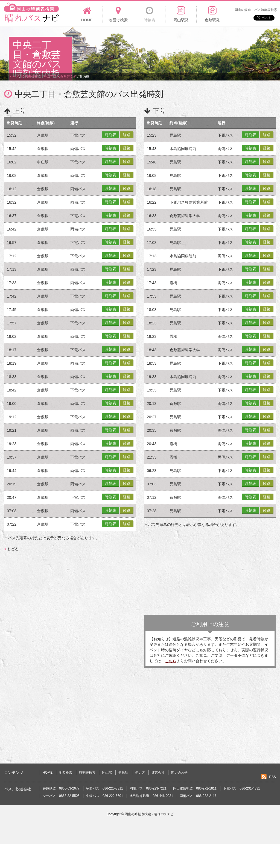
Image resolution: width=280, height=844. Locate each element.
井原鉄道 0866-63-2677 (61, 788)
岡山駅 (107, 772)
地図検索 (65, 772)
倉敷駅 (123, 772)
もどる (11, 549)
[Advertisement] (171, 45)
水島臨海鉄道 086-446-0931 (151, 796)
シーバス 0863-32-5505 (61, 796)
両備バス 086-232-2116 (198, 796)
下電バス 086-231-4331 (241, 788)
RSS (272, 777)
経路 (126, 134)
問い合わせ (179, 772)
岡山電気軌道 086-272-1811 (195, 788)
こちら (170, 661)
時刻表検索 (87, 772)
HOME (47, 772)
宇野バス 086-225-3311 (104, 788)
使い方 (140, 772)
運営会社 (158, 772)
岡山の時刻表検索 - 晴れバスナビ (149, 814)
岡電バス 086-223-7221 (148, 788)
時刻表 (110, 134)
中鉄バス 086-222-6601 (104, 796)
